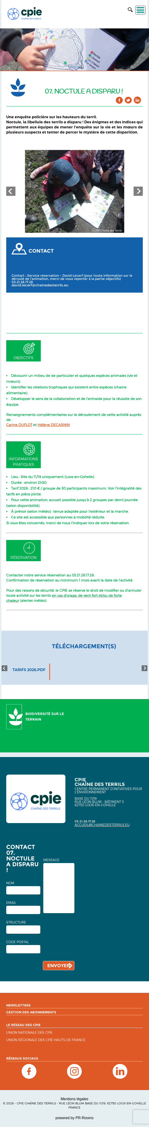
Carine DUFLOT (19, 425)
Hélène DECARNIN (54, 425)
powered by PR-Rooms (74, 1118)
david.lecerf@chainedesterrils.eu (40, 285)
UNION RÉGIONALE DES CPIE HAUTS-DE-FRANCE (45, 1040)
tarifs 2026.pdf (28, 670)
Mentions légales (74, 1099)
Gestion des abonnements (31, 1012)
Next (138, 191)
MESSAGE (51, 860)
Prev (10, 191)
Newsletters (18, 1005)
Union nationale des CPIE (29, 1032)
